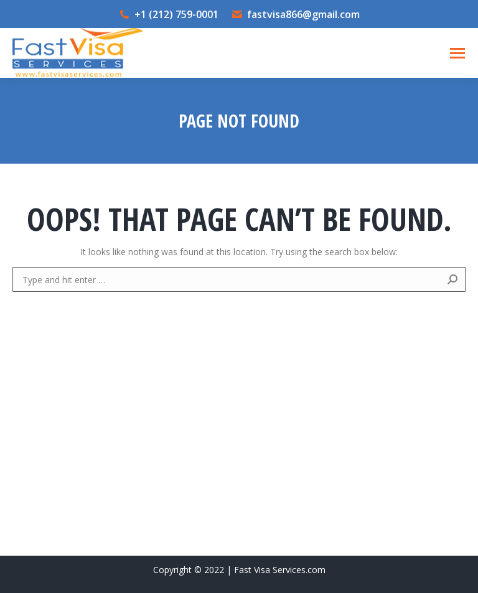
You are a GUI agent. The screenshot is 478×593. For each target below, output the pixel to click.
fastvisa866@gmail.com (303, 14)
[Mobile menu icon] (457, 53)
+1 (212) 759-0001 (176, 14)
